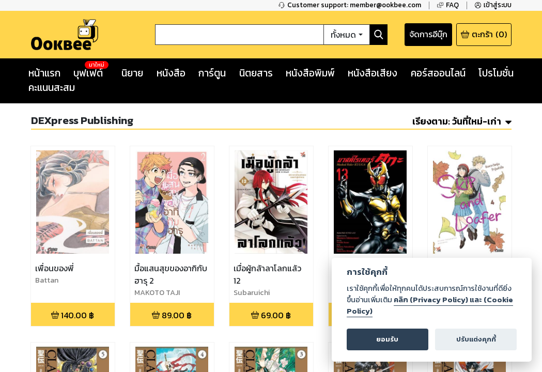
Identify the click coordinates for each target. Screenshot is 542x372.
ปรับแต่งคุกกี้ (475, 339)
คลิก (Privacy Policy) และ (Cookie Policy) (429, 306)
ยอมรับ (388, 339)
